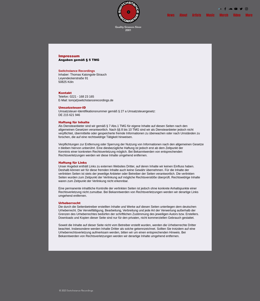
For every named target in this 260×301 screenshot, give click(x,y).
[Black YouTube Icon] (236, 9)
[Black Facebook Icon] (225, 9)
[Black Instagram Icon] (246, 9)
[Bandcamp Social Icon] (220, 9)
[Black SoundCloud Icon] (230, 9)
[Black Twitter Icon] (241, 9)
